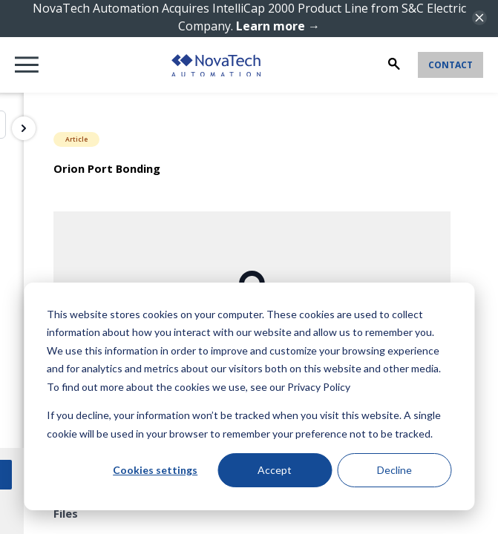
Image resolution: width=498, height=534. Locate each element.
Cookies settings (155, 470)
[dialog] (249, 396)
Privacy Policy (318, 386)
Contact (450, 65)
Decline (394, 470)
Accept (275, 470)
